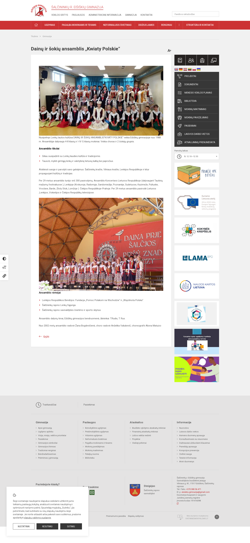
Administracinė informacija (105, 15)
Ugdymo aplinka (45, 431)
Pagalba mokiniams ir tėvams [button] (79, 25)
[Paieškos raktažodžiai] (195, 14)
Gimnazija (131, 15)
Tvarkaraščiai (46, 405)
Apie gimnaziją (45, 428)
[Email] (92, 492)
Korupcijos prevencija (189, 450)
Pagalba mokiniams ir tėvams (98, 443)
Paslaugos (78, 15)
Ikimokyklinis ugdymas (95, 428)
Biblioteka (187, 101)
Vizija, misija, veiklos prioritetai (52, 435)
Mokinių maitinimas (191, 109)
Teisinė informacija (187, 458)
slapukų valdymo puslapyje (37, 517)
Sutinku (71, 526)
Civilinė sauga (185, 454)
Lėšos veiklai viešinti (141, 435)
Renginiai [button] (166, 25)
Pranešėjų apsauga (188, 446)
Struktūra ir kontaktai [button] (200, 25)
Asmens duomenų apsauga (192, 435)
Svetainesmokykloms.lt (196, 519)
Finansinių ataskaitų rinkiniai (145, 431)
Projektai (186, 76)
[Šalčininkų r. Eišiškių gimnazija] (39, 9)
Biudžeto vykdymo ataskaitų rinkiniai (148, 428)
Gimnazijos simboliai (47, 443)
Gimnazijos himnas (47, 446)
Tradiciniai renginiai (47, 450)
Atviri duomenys (186, 461)
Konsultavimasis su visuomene (193, 439)
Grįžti (46, 336)
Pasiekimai (186, 126)
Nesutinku (47, 526)
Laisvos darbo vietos (193, 134)
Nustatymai (24, 526)
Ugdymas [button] (49, 25)
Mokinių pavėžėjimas (192, 118)
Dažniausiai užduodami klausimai (194, 443)
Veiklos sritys (59, 15)
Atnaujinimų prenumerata (196, 142)
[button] (197, 7)
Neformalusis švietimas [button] (117, 25)
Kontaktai (146, 15)
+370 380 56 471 (193, 489)
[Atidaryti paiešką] (215, 14)
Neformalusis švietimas (96, 439)
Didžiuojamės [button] (146, 25)
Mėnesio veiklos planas (194, 93)
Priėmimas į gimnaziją (48, 458)
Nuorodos (184, 428)
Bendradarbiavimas (47, 454)
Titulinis (34, 36)
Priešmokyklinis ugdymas (97, 431)
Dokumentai (187, 84)
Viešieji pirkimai (139, 443)
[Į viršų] (217, 517)
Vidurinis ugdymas (93, 435)
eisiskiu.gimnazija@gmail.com (196, 492)
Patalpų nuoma (92, 454)
